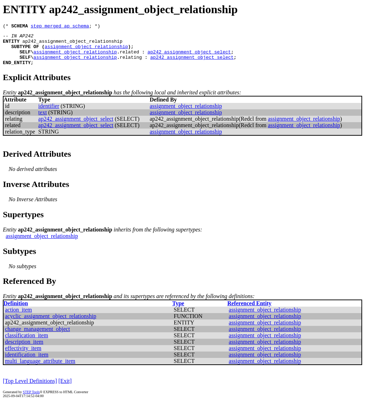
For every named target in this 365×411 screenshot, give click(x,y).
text (42, 120)
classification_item (26, 343)
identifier (48, 113)
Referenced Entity (249, 311)
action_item (18, 317)
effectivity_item (23, 356)
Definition (16, 311)
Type (178, 311)
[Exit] (65, 388)
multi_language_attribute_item (40, 368)
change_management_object (37, 336)
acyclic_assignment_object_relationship (50, 324)
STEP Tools (31, 399)
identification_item (26, 362)
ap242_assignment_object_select (189, 57)
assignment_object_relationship (86, 50)
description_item (24, 349)
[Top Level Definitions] (30, 388)
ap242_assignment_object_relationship (72, 44)
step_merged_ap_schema (60, 27)
